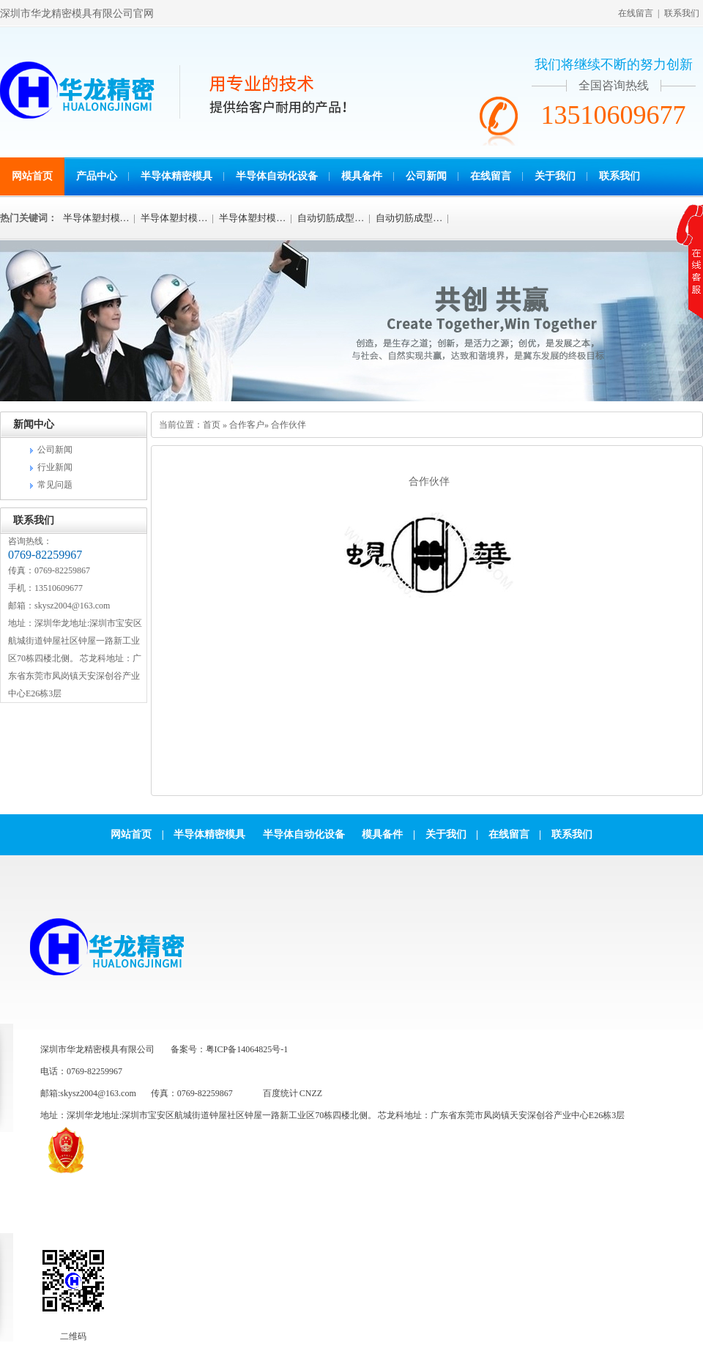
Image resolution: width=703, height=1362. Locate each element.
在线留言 (635, 13)
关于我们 (555, 176)
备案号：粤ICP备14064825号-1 (230, 1049)
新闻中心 (33, 424)
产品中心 (96, 176)
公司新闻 (426, 176)
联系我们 (681, 13)
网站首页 (32, 176)
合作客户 (246, 425)
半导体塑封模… (96, 217)
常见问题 (54, 485)
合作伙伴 (288, 425)
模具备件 (361, 176)
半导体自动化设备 (277, 176)
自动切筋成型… (330, 217)
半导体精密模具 (176, 176)
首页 (211, 425)
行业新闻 (54, 467)
